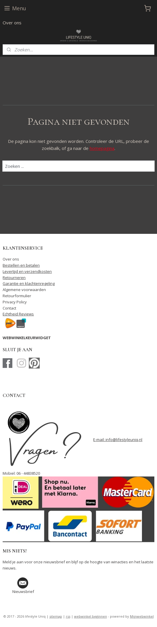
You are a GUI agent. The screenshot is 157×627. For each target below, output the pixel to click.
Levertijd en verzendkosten (27, 271)
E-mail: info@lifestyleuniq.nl (117, 439)
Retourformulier (17, 295)
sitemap (55, 616)
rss (68, 616)
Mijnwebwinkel (142, 616)
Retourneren (14, 277)
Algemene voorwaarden (24, 289)
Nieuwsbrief (23, 591)
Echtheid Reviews (18, 314)
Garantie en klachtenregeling (29, 283)
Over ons (12, 23)
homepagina (102, 148)
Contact (9, 308)
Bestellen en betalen (21, 265)
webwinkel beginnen (90, 616)
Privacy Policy (15, 302)
